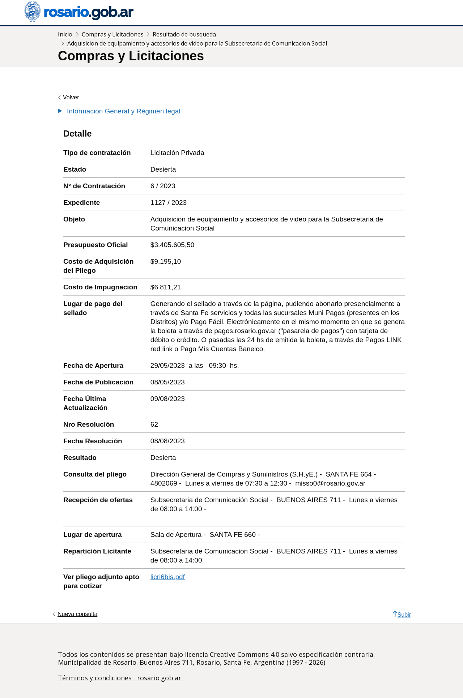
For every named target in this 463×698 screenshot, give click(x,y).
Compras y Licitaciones (113, 34)
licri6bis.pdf (167, 577)
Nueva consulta (77, 614)
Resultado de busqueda (184, 34)
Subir (402, 614)
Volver (71, 97)
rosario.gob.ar (159, 677)
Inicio (65, 34)
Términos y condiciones (95, 677)
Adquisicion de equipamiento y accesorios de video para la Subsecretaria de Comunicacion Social (197, 43)
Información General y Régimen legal (123, 111)
